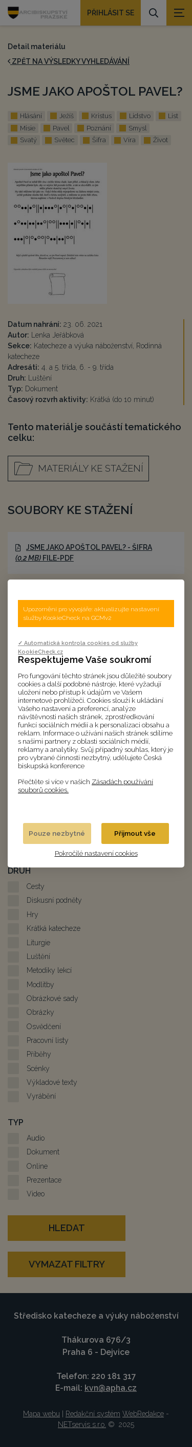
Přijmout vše (135, 833)
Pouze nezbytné (57, 833)
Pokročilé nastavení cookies (96, 853)
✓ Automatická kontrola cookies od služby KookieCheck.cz (78, 647)
